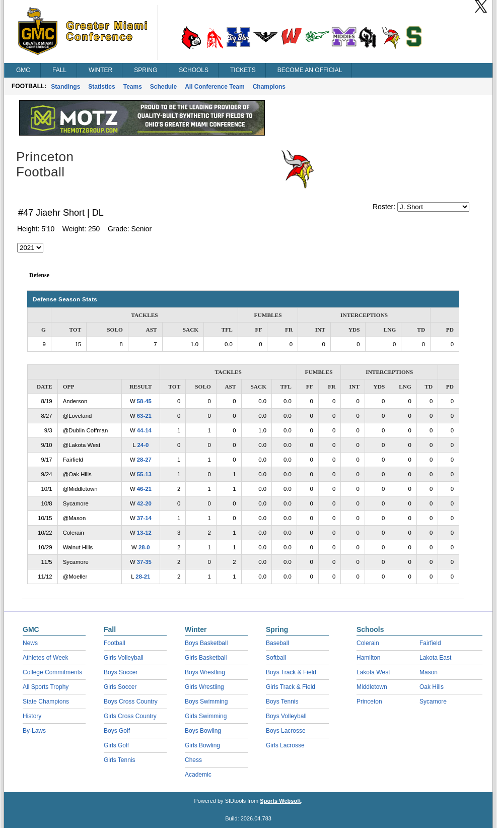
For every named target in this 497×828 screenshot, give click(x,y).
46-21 (144, 489)
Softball (276, 657)
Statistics (101, 86)
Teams (132, 86)
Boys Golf (117, 730)
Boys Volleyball (286, 716)
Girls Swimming (206, 716)
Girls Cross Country (130, 716)
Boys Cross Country (131, 701)
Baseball (277, 643)
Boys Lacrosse (286, 730)
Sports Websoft (280, 801)
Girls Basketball (206, 657)
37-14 (144, 518)
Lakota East (435, 657)
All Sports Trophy (45, 686)
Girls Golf (116, 745)
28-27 (144, 460)
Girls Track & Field (290, 686)
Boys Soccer (120, 672)
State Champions (46, 701)
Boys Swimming (206, 701)
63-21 (144, 416)
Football (114, 643)
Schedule (163, 86)
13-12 (144, 533)
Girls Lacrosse (285, 745)
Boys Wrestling (205, 672)
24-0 (143, 445)
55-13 (144, 474)
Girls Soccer (120, 686)
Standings (65, 86)
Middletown (372, 686)
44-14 (144, 430)
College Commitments (52, 672)
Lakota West (373, 672)
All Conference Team (214, 86)
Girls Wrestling (204, 686)
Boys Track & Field (291, 672)
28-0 (144, 547)
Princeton (369, 701)
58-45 (144, 401)
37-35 (144, 562)
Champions (269, 86)
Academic (198, 774)
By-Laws (34, 730)
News (30, 643)
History (32, 716)
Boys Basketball (206, 643)
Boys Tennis (282, 701)
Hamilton (368, 657)
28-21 (142, 577)
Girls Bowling (202, 745)
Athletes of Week (45, 657)
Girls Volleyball (124, 657)
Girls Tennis (119, 759)
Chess (193, 759)
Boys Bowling (203, 730)
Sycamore (433, 701)
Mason (428, 672)
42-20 (144, 503)
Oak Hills (431, 686)
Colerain (368, 643)
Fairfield (430, 643)
